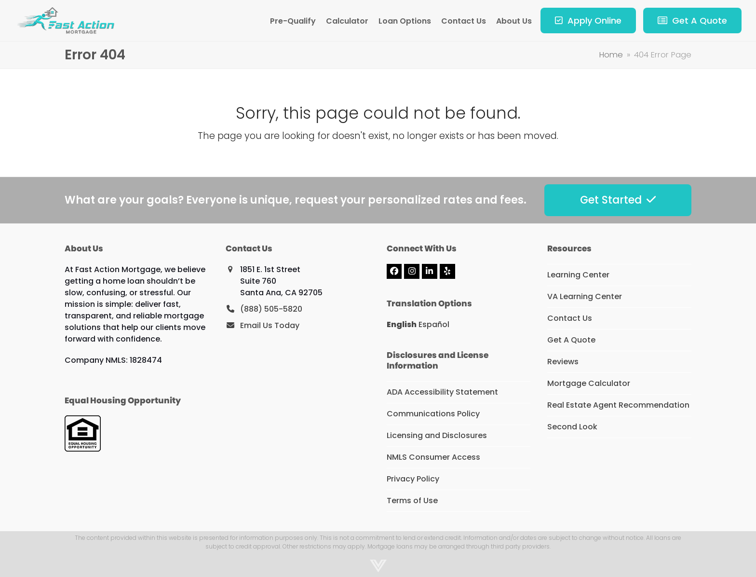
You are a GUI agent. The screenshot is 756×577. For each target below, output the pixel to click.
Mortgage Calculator (588, 383)
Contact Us (569, 318)
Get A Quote (571, 339)
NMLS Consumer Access (433, 457)
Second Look (572, 426)
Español (433, 324)
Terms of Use (412, 500)
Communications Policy (433, 413)
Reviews (563, 361)
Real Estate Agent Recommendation (618, 405)
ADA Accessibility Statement (442, 392)
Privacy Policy (413, 478)
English (402, 324)
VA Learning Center (584, 296)
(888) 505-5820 (271, 309)
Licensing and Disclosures (437, 435)
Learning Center (578, 274)
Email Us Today (269, 325)
